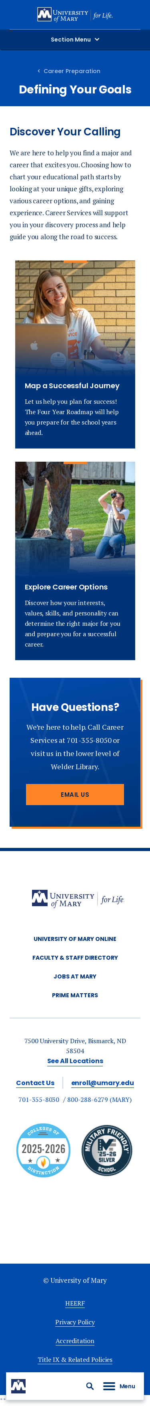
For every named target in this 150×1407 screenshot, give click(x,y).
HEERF (74, 1303)
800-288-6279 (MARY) (99, 1099)
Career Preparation (72, 71)
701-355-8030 (38, 1099)
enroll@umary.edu (102, 1082)
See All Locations (75, 1061)
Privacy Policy (74, 1322)
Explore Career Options (66, 587)
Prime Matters (75, 995)
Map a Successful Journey (72, 386)
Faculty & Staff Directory (75, 958)
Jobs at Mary (75, 976)
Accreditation (75, 1340)
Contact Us (35, 1082)
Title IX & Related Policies (75, 1359)
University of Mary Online (75, 939)
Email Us (75, 794)
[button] (90, 1386)
